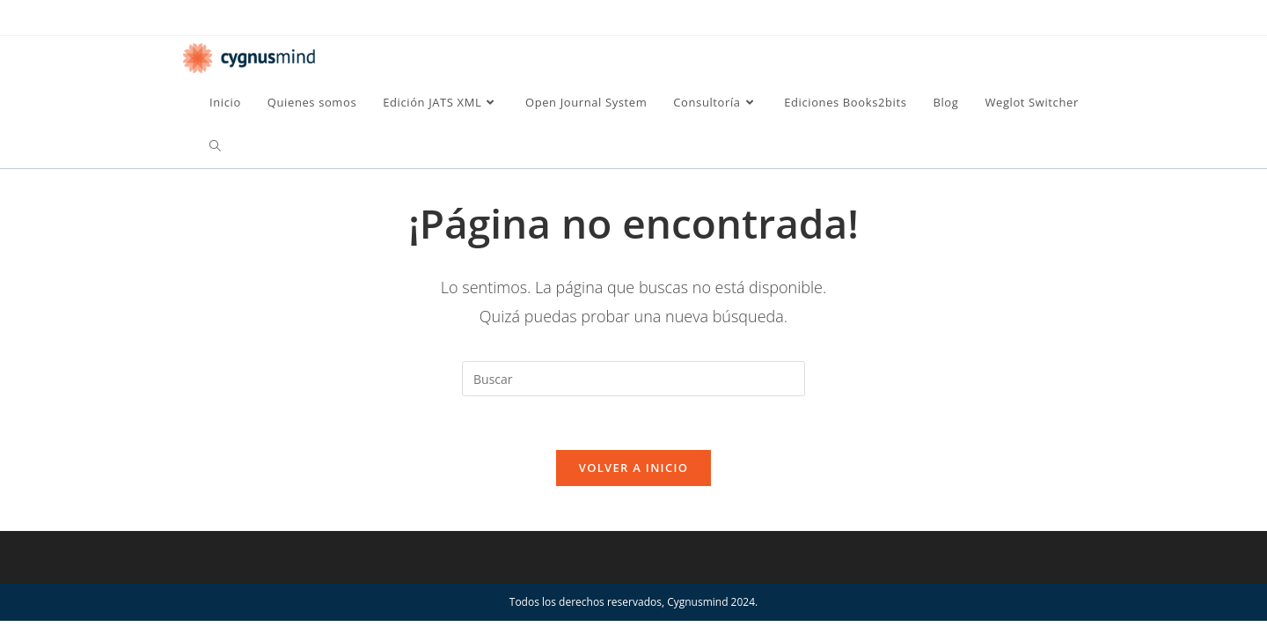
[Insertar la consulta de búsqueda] (633, 378)
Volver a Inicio (633, 468)
